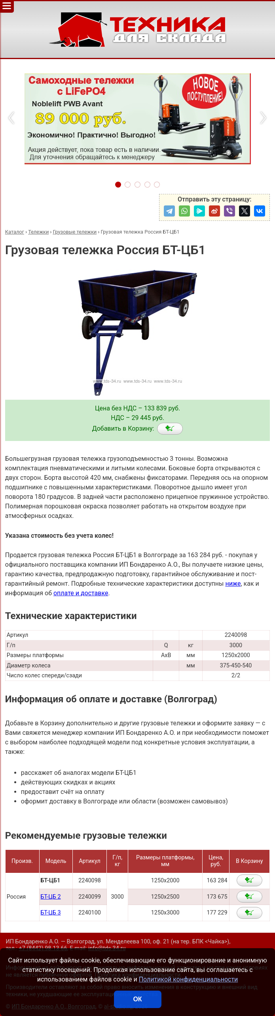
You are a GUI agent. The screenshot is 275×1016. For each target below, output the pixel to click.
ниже (233, 583)
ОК (137, 999)
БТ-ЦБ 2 (50, 896)
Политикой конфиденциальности (188, 979)
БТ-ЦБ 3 (50, 912)
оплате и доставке (80, 593)
